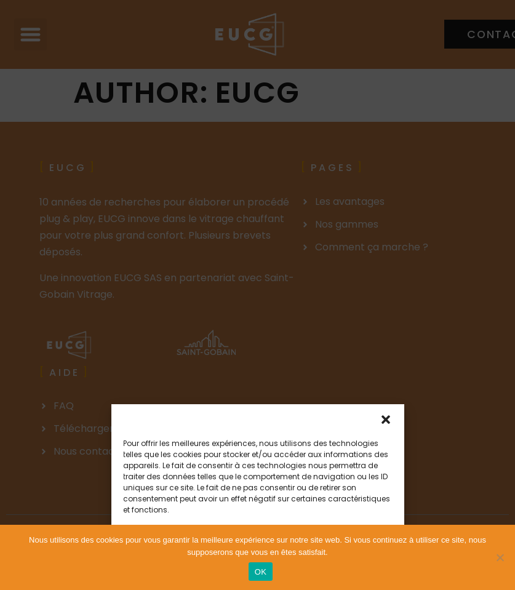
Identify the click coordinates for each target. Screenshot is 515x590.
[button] (386, 419)
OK (260, 571)
